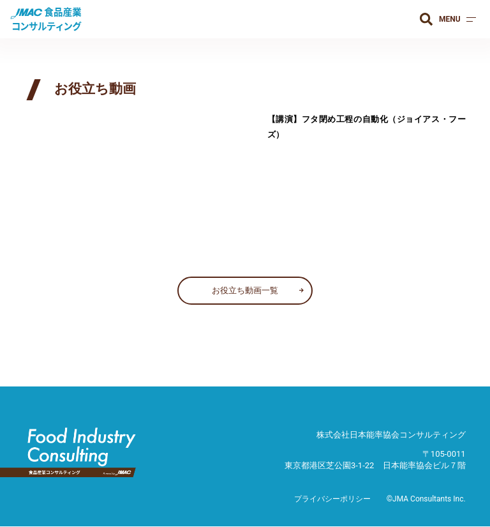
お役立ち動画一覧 (245, 290)
